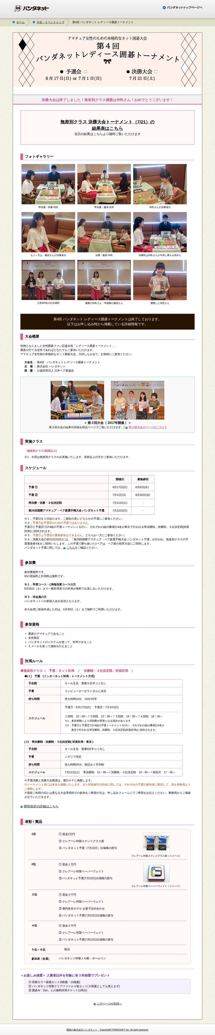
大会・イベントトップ (50, 22)
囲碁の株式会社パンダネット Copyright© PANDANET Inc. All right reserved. (107, 1029)
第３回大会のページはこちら (147, 427)
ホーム (20, 22)
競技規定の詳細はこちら (41, 806)
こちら (71, 547)
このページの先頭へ (109, 1003)
